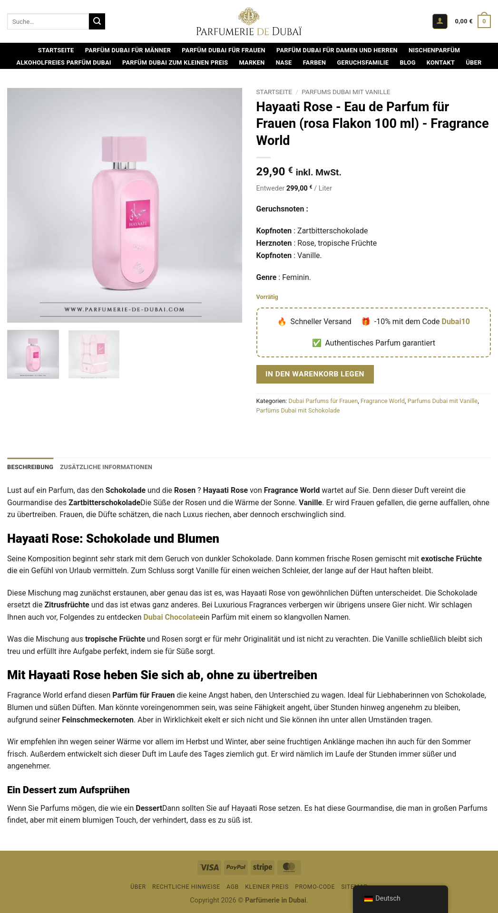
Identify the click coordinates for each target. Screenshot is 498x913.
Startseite (56, 50)
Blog (407, 62)
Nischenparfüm (434, 50)
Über (473, 62)
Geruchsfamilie (363, 62)
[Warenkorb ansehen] (473, 21)
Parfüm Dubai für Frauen (223, 50)
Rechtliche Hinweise (186, 887)
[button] (440, 21)
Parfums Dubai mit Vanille (346, 92)
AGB (232, 887)
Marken (251, 62)
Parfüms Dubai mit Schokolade (298, 410)
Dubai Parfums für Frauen (323, 400)
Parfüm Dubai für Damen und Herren (337, 50)
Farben (314, 62)
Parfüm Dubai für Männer (128, 50)
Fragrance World (383, 400)
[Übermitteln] (97, 21)
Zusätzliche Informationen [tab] (106, 467)
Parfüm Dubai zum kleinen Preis (175, 62)
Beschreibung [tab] (30, 467)
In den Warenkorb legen (314, 374)
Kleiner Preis (267, 887)
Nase (284, 62)
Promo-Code (315, 887)
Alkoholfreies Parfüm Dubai (64, 62)
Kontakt (441, 62)
